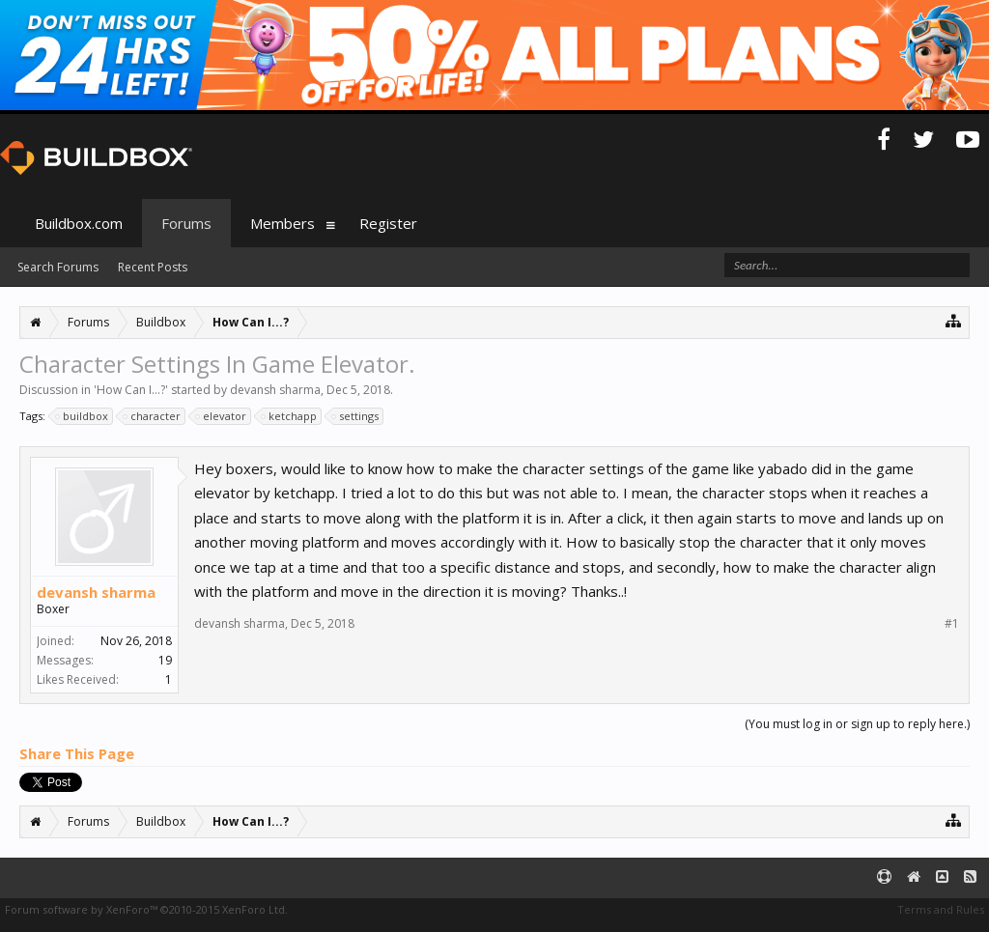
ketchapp (290, 416)
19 (165, 660)
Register (388, 223)
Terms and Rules (940, 909)
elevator (221, 416)
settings (356, 416)
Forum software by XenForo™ (146, 909)
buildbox (82, 416)
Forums (186, 223)
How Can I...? (131, 389)
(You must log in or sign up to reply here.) (857, 724)
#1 (952, 624)
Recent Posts (152, 267)
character (153, 416)
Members (282, 223)
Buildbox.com (79, 223)
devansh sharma (275, 389)
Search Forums (58, 267)
